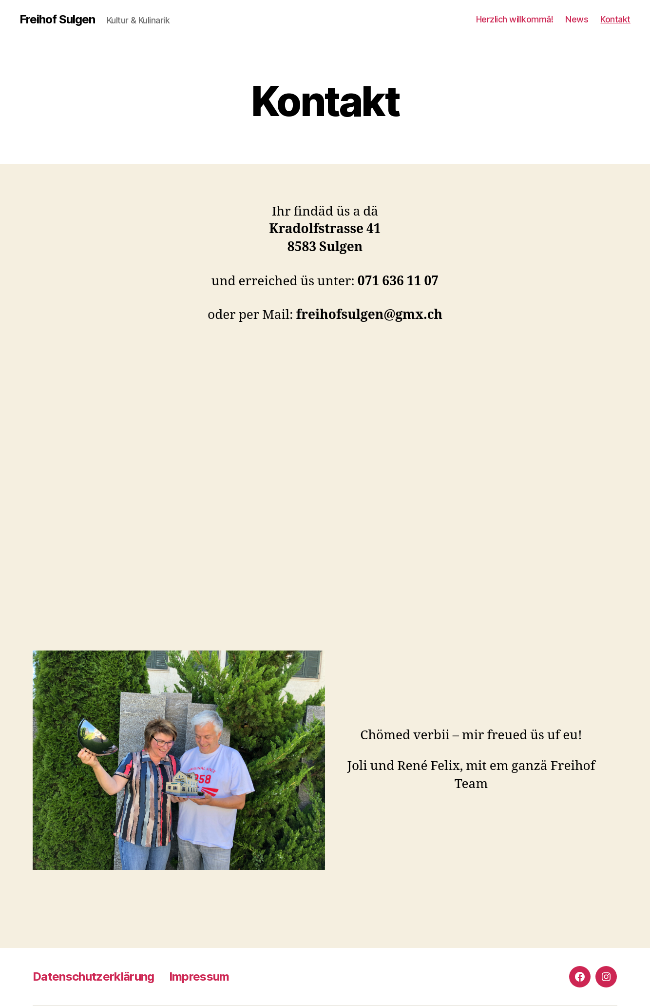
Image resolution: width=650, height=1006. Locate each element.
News (576, 19)
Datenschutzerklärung (93, 976)
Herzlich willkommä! (515, 19)
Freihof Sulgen (57, 19)
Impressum (199, 976)
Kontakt (615, 19)
